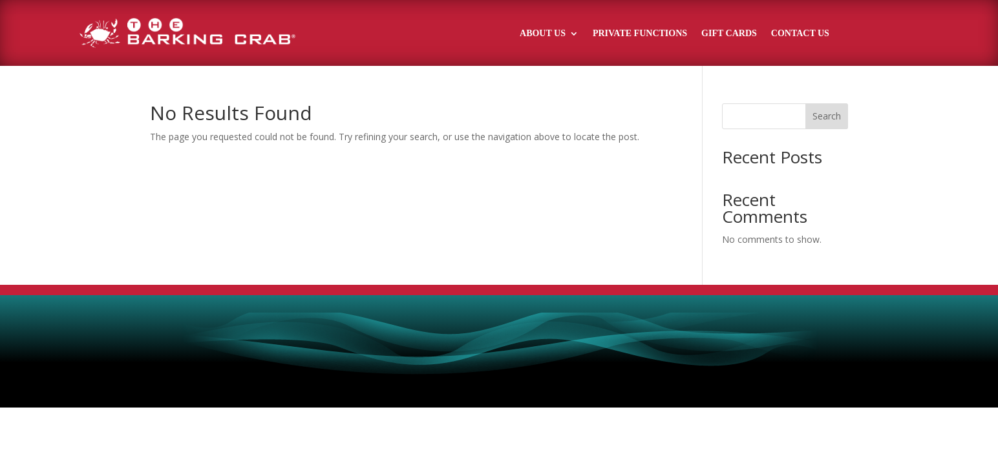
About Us (543, 33)
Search (826, 116)
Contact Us (800, 33)
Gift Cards (729, 33)
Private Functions (640, 33)
